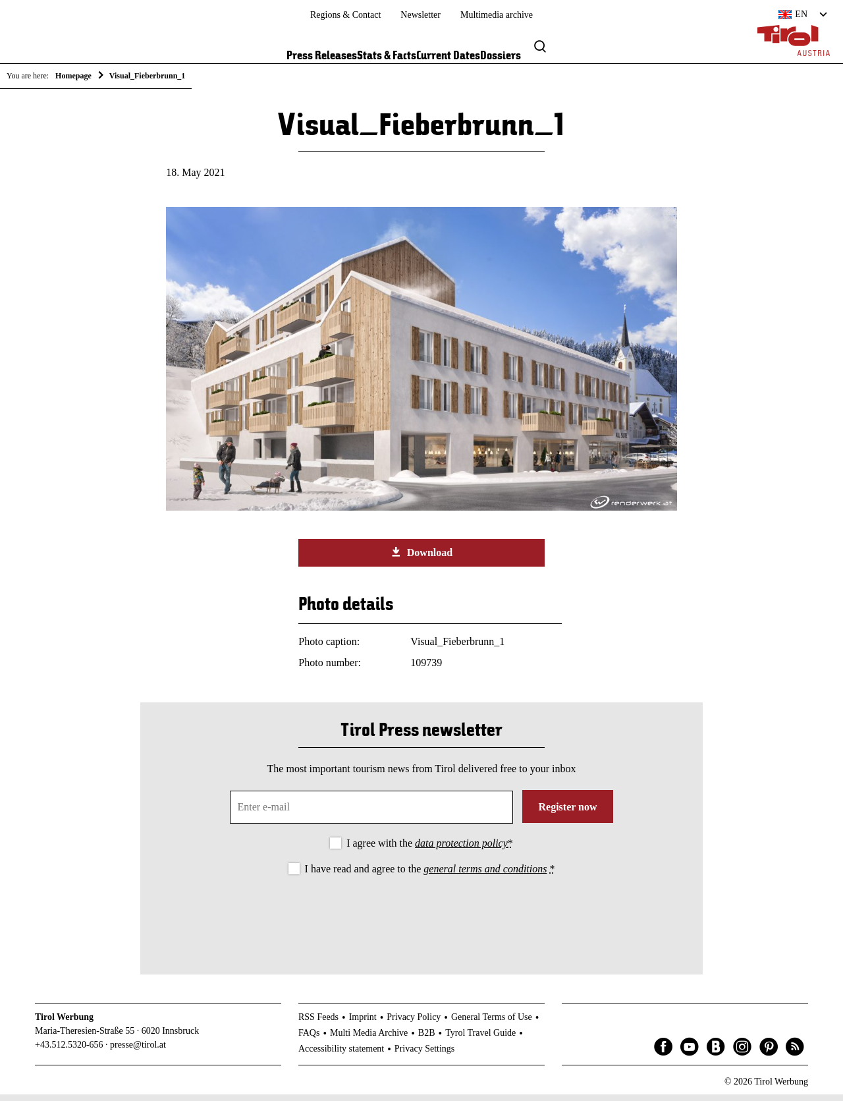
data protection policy (461, 849)
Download (421, 559)
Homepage (73, 75)
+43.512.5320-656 (69, 1051)
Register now (567, 813)
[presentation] (421, 920)
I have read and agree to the (430, 875)
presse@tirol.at (138, 1051)
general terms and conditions (485, 875)
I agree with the (429, 849)
